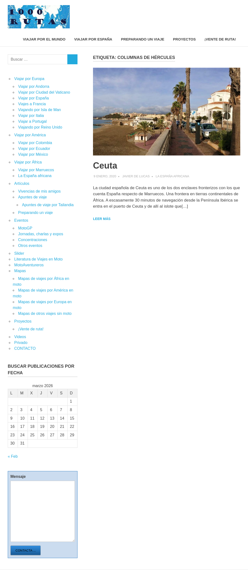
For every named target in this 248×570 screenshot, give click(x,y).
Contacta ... (26, 550)
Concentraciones (32, 240)
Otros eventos (30, 246)
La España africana (172, 176)
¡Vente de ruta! (220, 39)
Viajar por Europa (29, 79)
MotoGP (25, 228)
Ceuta (105, 166)
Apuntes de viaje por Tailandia (48, 205)
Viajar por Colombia (35, 143)
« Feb (13, 456)
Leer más (101, 219)
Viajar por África (28, 162)
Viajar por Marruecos (36, 170)
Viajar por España (93, 39)
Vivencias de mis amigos (39, 191)
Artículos (21, 183)
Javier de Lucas (136, 176)
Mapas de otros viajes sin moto (45, 313)
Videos (20, 337)
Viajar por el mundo (44, 39)
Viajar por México (33, 154)
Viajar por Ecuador (34, 149)
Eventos (21, 220)
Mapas (20, 271)
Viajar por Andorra (33, 86)
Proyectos (184, 39)
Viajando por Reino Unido (40, 127)
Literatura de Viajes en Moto (38, 259)
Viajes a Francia (32, 104)
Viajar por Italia (31, 116)
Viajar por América (30, 135)
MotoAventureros (29, 265)
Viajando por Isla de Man (39, 110)
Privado (20, 343)
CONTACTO (25, 348)
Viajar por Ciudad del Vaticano (44, 92)
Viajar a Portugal (32, 121)
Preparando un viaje (142, 39)
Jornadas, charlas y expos (40, 234)
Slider (19, 253)
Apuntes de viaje (32, 197)
